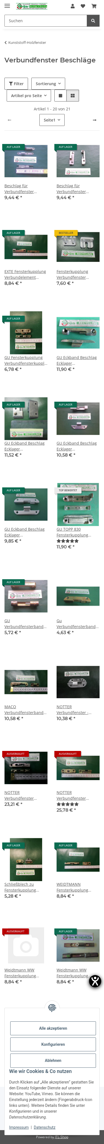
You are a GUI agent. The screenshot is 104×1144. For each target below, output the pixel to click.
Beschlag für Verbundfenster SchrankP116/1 (71, 188)
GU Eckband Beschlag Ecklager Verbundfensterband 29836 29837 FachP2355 (24, 446)
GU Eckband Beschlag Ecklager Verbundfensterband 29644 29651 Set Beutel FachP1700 (77, 360)
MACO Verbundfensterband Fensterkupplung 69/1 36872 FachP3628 (24, 709)
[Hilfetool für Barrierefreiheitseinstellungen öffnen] (95, 981)
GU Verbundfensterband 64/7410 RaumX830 (24, 623)
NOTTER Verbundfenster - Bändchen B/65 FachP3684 (72, 709)
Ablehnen (53, 1060)
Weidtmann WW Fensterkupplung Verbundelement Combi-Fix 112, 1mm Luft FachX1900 (23, 973)
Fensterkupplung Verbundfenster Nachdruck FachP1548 (77, 274)
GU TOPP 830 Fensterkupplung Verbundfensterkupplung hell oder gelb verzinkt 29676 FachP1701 (78, 532)
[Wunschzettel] (83, 6)
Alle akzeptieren (53, 1028)
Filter (16, 83)
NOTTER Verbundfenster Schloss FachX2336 (74, 795)
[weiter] (95, 120)
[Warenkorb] (94, 6)
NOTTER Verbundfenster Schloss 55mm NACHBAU (19, 795)
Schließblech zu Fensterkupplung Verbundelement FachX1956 (20, 887)
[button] (73, 6)
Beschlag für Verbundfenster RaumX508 (19, 188)
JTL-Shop (61, 1137)
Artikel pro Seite (26, 95)
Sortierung (46, 83)
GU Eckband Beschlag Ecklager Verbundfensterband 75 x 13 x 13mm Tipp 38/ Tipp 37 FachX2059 (25, 532)
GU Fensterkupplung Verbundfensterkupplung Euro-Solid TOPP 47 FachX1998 (26, 360)
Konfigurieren (53, 1044)
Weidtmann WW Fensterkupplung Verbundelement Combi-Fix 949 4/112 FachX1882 (75, 973)
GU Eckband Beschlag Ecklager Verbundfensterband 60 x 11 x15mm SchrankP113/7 (77, 446)
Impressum (19, 1127)
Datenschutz (44, 1127)
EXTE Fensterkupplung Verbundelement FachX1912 (25, 274)
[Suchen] (45, 21)
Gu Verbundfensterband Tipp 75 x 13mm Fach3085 (76, 623)
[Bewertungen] (68, 540)
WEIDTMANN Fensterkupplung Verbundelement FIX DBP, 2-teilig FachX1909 (75, 887)
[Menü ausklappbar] (7, 3)
